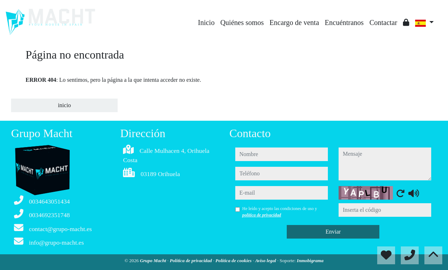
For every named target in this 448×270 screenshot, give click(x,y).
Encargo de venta (294, 22)
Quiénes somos (242, 22)
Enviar (333, 232)
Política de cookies (234, 260)
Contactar (383, 22)
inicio (64, 105)
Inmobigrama (310, 260)
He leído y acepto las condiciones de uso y (279, 212)
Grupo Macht (153, 260)
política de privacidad (261, 215)
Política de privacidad (191, 260)
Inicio (206, 22)
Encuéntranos (344, 22)
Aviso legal (266, 260)
